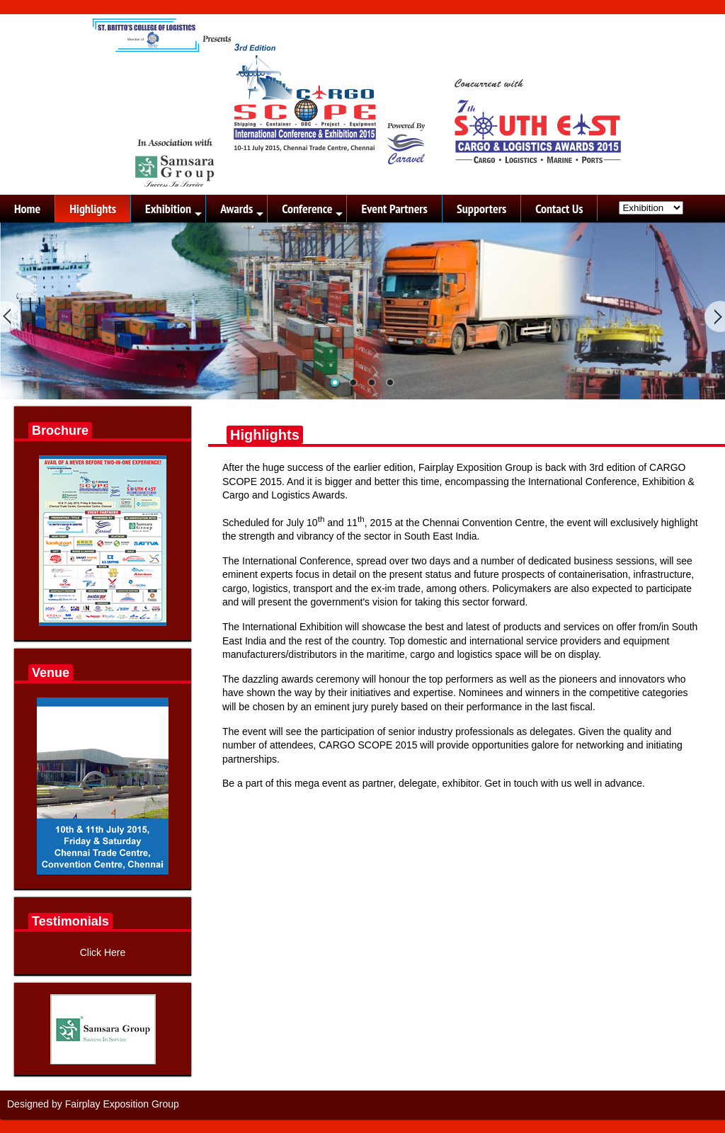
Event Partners (394, 208)
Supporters (481, 208)
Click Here (103, 952)
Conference (313, 211)
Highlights (92, 208)
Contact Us (559, 208)
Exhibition (174, 211)
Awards (243, 211)
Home (27, 208)
